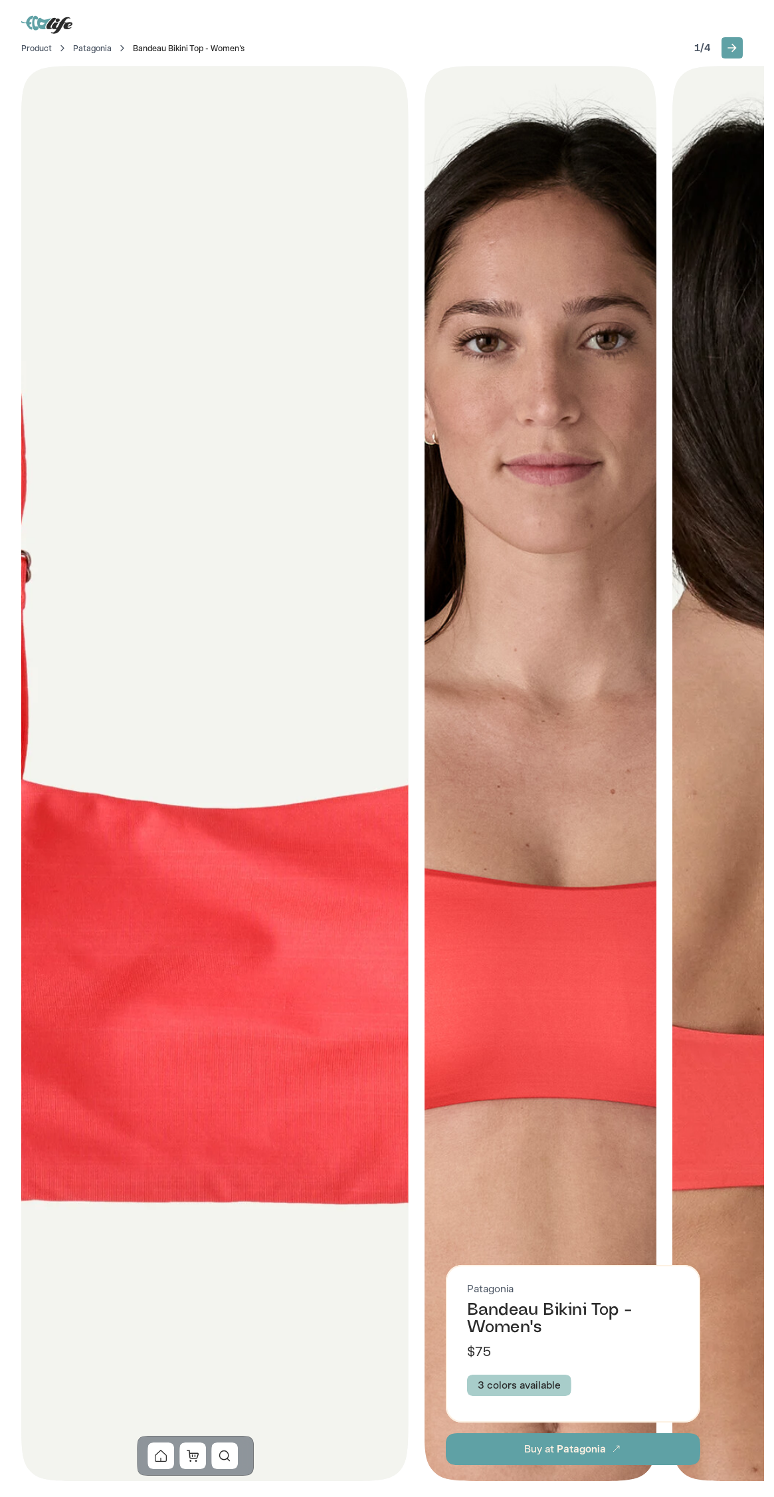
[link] (161, 1455)
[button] (732, 47)
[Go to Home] (47, 24)
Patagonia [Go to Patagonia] (92, 48)
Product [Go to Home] (36, 48)
